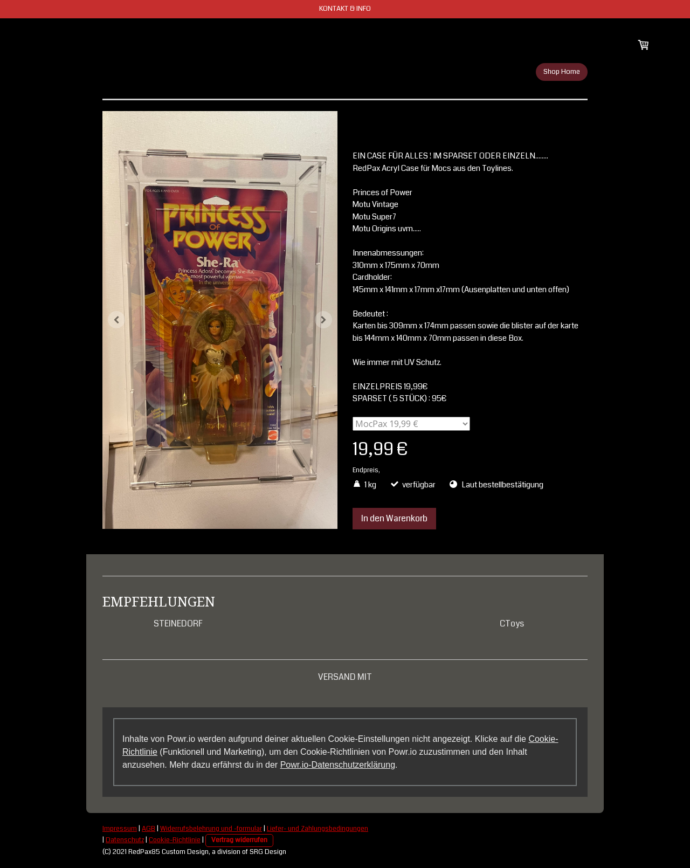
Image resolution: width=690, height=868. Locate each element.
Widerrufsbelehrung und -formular (211, 828)
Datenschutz (125, 840)
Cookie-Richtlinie (175, 840)
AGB (148, 828)
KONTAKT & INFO (345, 8)
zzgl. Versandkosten (410, 470)
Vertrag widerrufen (239, 840)
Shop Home (561, 72)
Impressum (119, 828)
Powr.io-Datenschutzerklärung (337, 764)
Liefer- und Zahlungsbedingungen (317, 828)
